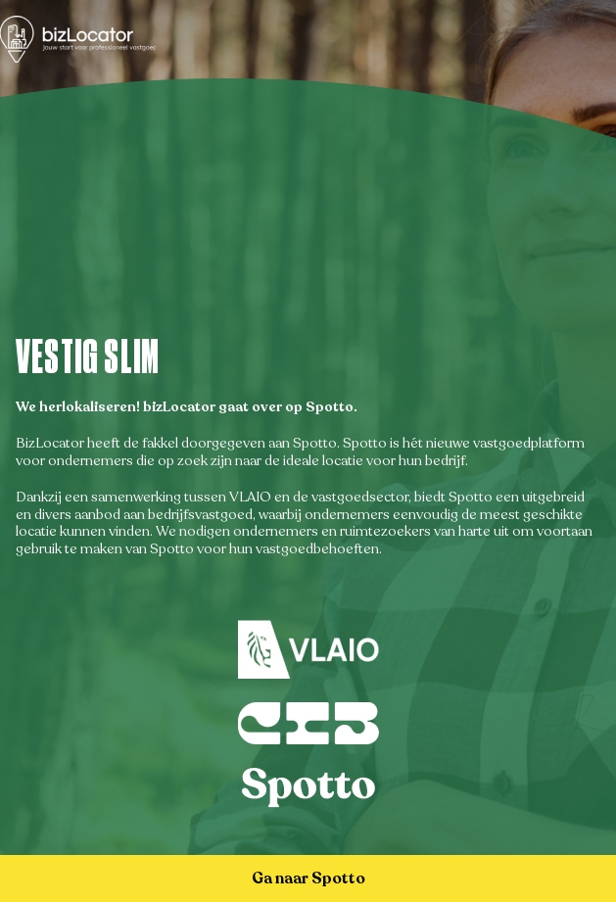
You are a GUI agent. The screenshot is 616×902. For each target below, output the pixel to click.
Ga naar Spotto (308, 878)
